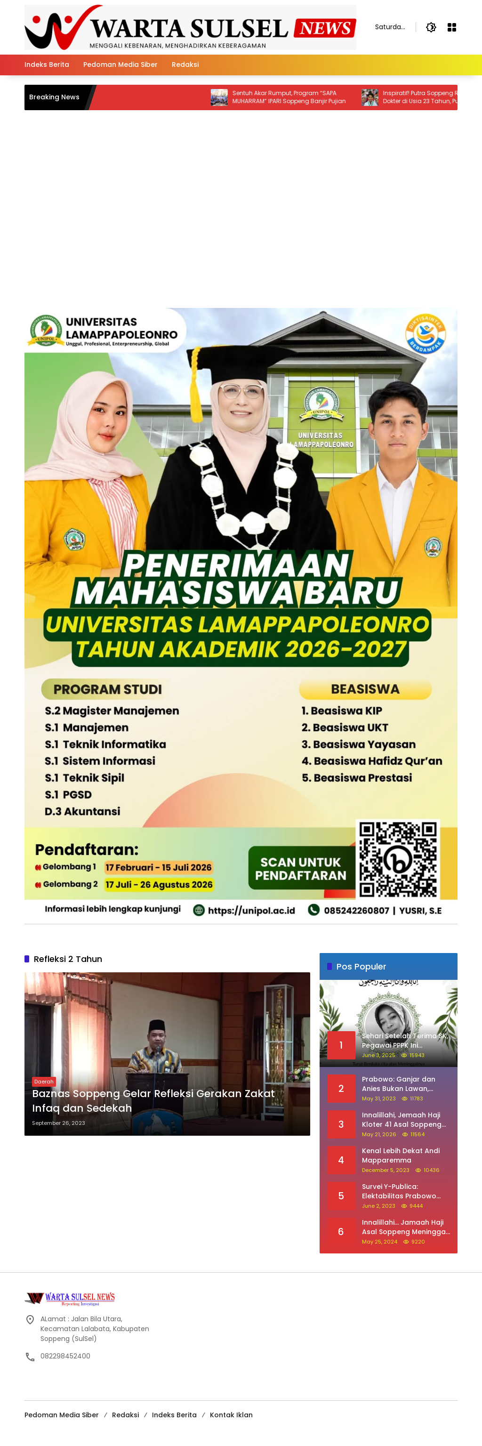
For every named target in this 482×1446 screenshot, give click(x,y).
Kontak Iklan (231, 1415)
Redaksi (125, 1415)
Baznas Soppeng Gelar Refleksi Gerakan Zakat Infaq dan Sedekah (153, 1101)
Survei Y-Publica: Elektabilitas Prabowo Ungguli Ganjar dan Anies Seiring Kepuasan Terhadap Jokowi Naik (405, 1191)
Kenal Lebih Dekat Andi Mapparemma (401, 1156)
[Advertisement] (241, 237)
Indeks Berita (174, 1415)
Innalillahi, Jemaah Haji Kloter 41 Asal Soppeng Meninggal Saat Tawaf (402, 1120)
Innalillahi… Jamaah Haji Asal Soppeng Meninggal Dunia (405, 1227)
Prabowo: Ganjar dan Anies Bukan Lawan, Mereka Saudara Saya (400, 1084)
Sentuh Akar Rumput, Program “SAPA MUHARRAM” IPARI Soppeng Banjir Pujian (301, 97)
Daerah (44, 1081)
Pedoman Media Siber (61, 1415)
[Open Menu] (452, 27)
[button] (431, 27)
